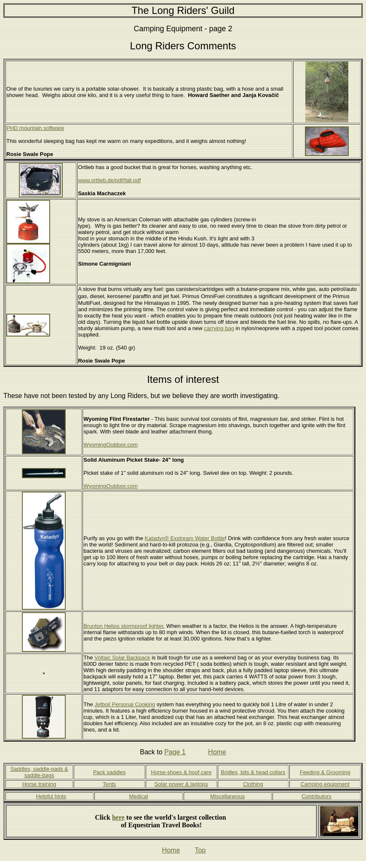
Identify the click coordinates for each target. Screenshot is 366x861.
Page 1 (175, 752)
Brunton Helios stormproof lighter (123, 626)
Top (200, 850)
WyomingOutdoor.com (110, 444)
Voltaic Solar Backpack (122, 657)
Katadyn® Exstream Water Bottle (185, 538)
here (118, 817)
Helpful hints (51, 796)
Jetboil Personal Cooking (124, 704)
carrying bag (219, 328)
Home (217, 752)
